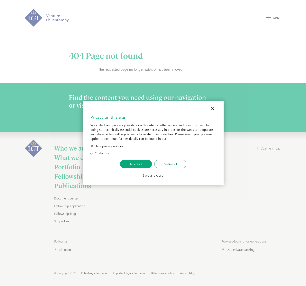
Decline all (170, 164)
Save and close (153, 175)
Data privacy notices (109, 145)
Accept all (135, 164)
